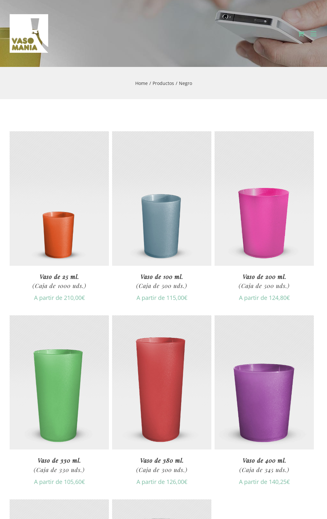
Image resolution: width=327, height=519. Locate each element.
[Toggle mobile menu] (314, 33)
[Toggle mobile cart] (301, 33)
